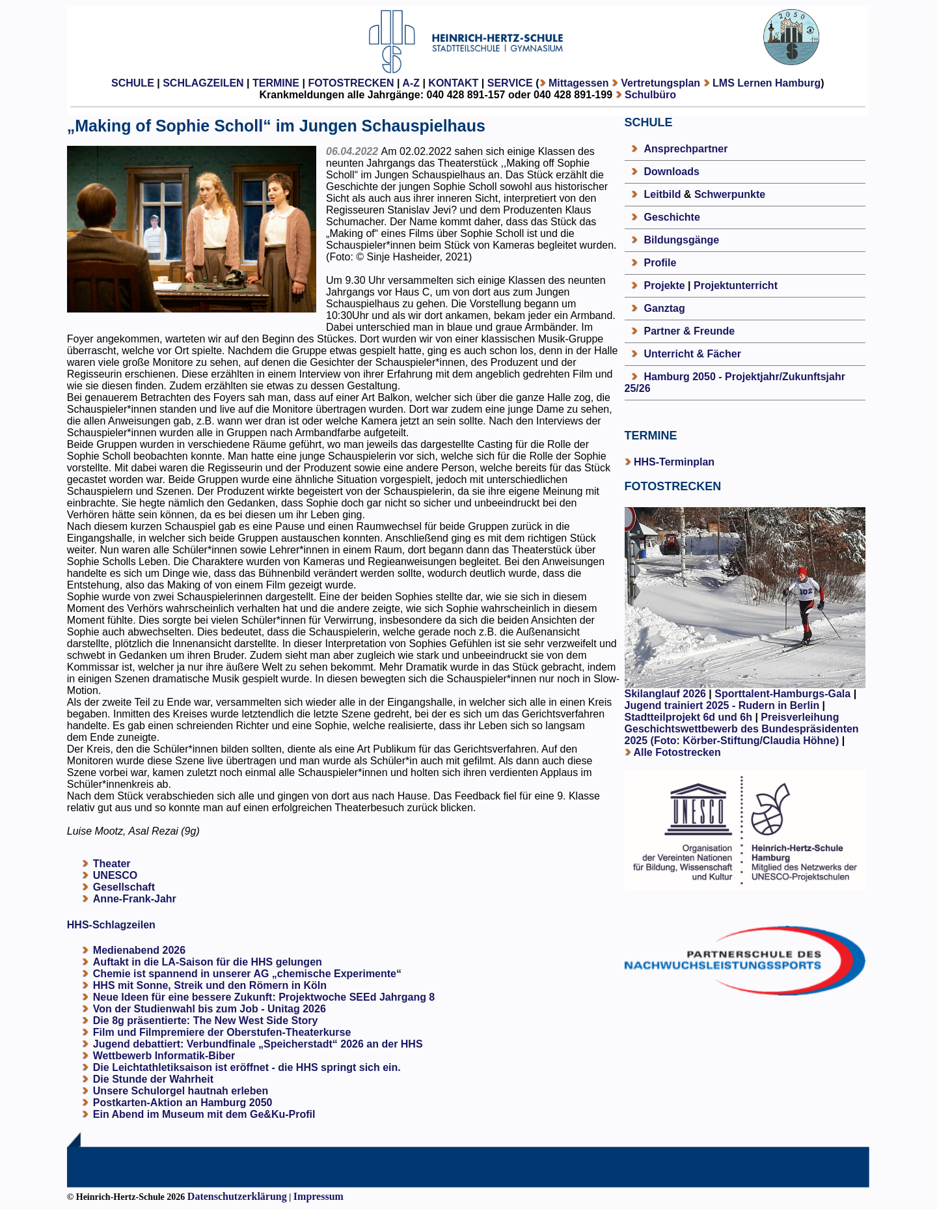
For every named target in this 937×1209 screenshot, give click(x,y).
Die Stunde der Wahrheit (153, 1079)
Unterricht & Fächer (692, 353)
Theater (112, 863)
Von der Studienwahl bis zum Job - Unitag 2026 (209, 1008)
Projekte (664, 285)
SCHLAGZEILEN (203, 83)
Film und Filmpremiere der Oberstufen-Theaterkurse (222, 1032)
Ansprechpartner (686, 148)
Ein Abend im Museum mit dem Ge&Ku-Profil (204, 1114)
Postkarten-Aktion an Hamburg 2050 (183, 1102)
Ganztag (664, 308)
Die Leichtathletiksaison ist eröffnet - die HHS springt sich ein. (247, 1067)
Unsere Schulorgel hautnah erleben (180, 1090)
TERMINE (275, 83)
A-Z (411, 83)
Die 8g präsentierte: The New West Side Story (205, 1020)
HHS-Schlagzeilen (111, 924)
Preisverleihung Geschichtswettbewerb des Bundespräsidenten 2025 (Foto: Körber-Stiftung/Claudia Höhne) (742, 729)
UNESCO (115, 875)
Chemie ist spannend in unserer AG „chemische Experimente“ (247, 973)
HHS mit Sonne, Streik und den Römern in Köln (210, 985)
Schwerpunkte (729, 194)
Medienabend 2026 (139, 950)
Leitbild (662, 194)
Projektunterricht (736, 285)
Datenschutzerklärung (237, 1196)
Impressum (318, 1196)
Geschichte (672, 217)
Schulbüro (650, 94)
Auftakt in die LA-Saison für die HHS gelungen (207, 961)
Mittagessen (578, 83)
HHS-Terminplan (674, 461)
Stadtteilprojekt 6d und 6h (690, 717)
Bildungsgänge (682, 239)
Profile (660, 262)
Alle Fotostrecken (676, 752)
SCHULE (132, 83)
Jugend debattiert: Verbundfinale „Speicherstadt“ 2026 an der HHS (258, 1043)
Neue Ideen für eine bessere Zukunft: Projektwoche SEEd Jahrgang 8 (264, 997)
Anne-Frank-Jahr (134, 898)
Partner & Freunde (689, 331)
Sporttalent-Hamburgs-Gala (782, 693)
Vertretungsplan (660, 83)
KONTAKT (453, 83)
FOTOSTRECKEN (351, 83)
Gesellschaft (124, 887)
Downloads (671, 171)
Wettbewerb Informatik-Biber (164, 1055)
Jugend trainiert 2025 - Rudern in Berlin (722, 705)
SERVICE (510, 83)
